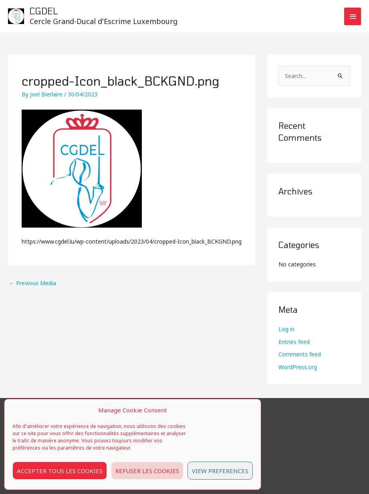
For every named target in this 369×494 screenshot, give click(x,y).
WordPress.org (297, 367)
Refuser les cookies (147, 471)
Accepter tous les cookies (60, 471)
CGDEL (44, 11)
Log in (286, 329)
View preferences (220, 471)
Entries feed (294, 342)
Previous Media (32, 283)
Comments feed (299, 354)
